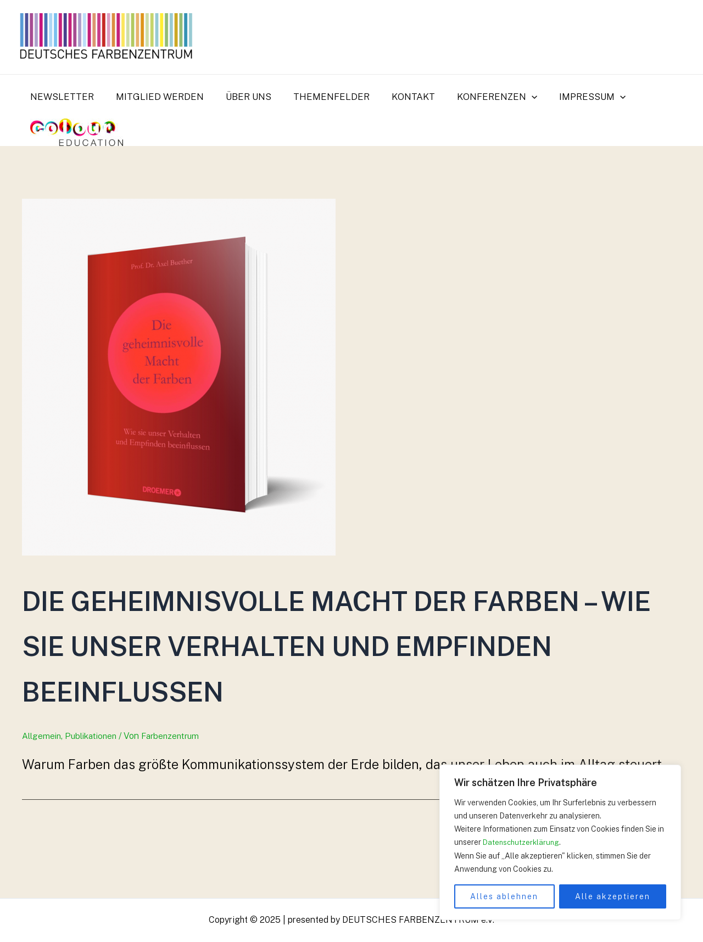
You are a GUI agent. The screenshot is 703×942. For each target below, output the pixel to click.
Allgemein (42, 781)
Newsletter (60, 96)
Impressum (571, 97)
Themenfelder (320, 96)
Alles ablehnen (504, 896)
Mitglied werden (155, 96)
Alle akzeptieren (612, 896)
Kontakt (398, 96)
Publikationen (93, 781)
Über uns (240, 96)
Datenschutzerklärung (522, 842)
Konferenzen (479, 97)
